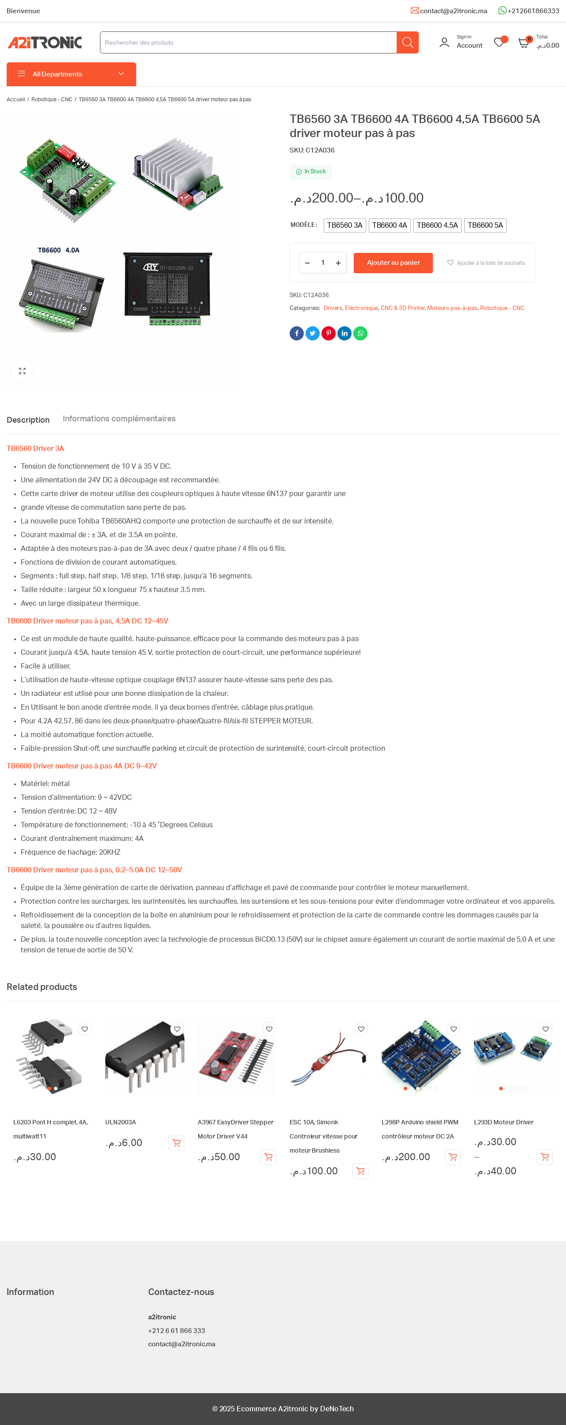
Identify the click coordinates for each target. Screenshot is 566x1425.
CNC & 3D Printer (403, 308)
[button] (22, 371)
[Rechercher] (408, 42)
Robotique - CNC (52, 99)
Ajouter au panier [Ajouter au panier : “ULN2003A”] (176, 1143)
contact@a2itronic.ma (453, 11)
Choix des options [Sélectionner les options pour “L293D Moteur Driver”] (545, 1157)
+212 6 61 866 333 (176, 1331)
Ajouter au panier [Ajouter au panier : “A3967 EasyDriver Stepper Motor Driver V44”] (268, 1157)
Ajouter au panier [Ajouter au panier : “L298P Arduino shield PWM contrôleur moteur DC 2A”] (453, 1157)
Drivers (333, 308)
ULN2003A (120, 1122)
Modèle (303, 225)
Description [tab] (28, 420)
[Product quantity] (323, 262)
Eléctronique (361, 308)
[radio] (345, 225)
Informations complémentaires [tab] (119, 419)
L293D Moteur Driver (504, 1122)
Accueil (16, 99)
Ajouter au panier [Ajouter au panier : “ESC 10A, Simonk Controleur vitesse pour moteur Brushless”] (360, 1171)
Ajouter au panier (393, 263)
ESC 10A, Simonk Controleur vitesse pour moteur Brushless (324, 1136)
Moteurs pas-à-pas (452, 308)
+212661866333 (533, 11)
